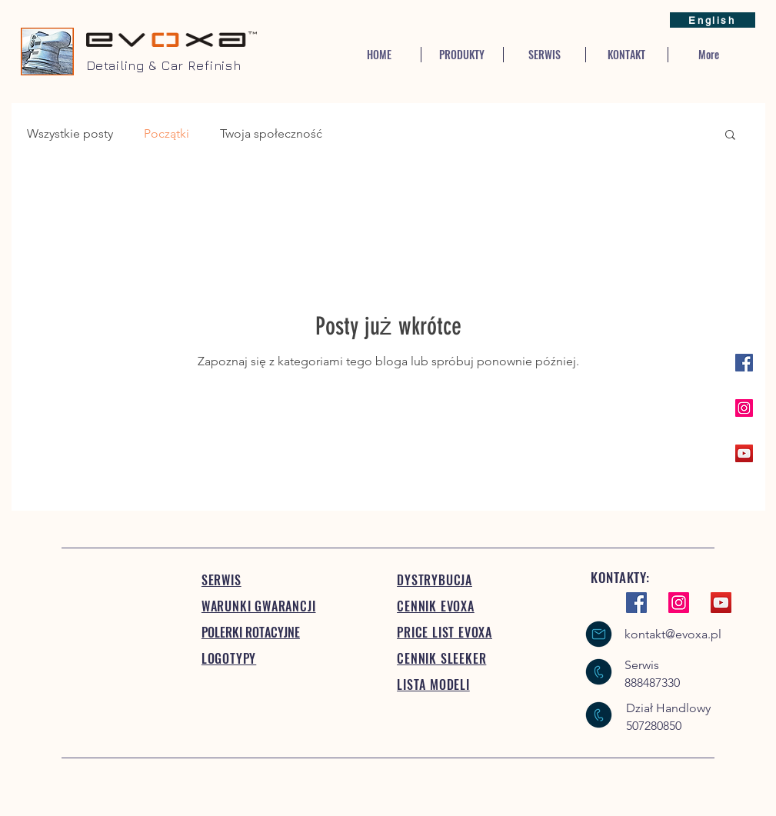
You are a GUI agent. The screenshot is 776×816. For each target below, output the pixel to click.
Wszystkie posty (70, 133)
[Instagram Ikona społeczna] (744, 408)
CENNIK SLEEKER (441, 658)
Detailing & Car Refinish (163, 65)
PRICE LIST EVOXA (444, 632)
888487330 (652, 682)
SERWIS (221, 580)
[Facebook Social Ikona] (744, 362)
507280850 (653, 725)
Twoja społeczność (271, 133)
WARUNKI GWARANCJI (258, 606)
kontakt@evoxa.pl (672, 634)
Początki (166, 133)
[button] (730, 136)
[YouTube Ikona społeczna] (744, 453)
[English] (712, 20)
